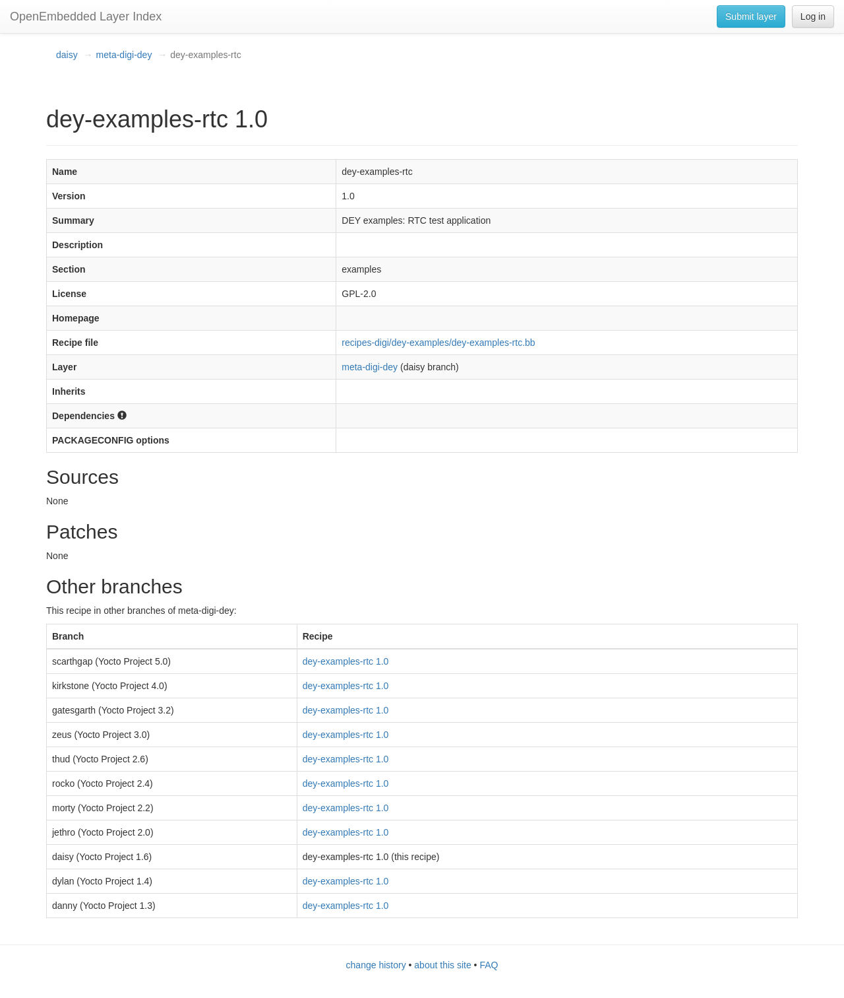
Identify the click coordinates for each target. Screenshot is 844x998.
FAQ (488, 965)
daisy (67, 55)
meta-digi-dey (124, 55)
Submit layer (751, 16)
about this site (442, 965)
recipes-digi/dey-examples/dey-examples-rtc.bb (438, 342)
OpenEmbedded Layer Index (86, 16)
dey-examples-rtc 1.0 (346, 661)
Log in (813, 16)
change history (376, 965)
